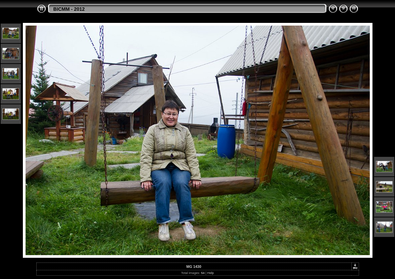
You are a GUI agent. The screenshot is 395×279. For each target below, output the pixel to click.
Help (210, 273)
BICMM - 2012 (69, 9)
